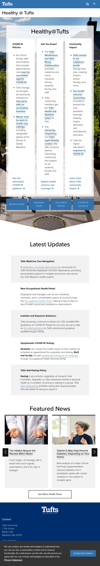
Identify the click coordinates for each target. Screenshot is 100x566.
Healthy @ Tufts (18, 12)
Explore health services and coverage (48, 185)
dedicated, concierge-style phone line (42, 267)
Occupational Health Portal (38, 301)
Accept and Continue (83, 553)
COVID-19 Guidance (83, 204)
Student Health (16, 204)
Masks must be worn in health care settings (22, 122)
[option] (26, 451)
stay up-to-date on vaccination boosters (22, 106)
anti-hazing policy (29, 386)
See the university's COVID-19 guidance (18, 183)
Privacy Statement (13, 560)
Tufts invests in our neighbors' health (79, 60)
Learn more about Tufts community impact (75, 183)
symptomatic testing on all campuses (59, 355)
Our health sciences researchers (79, 94)
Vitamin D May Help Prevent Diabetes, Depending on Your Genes (73, 454)
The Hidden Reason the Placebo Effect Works (22, 452)
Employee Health (39, 204)
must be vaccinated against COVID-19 (23, 77)
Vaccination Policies (61, 204)
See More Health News (50, 494)
